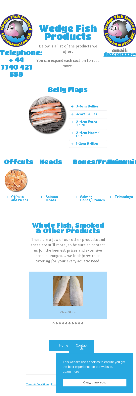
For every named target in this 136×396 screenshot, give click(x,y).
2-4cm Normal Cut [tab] (88, 134)
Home (63, 345)
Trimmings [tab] (123, 196)
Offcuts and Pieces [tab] (19, 198)
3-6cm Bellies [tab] (87, 106)
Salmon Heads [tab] (52, 198)
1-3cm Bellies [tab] (87, 143)
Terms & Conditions (37, 384)
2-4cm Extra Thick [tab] (86, 123)
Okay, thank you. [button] (94, 382)
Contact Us (81, 347)
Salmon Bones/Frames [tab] (88, 198)
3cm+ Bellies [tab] (86, 114)
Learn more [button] (71, 371)
